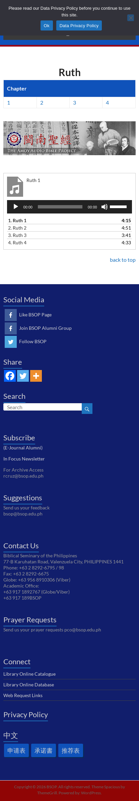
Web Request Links (23, 695)
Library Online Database (28, 684)
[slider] (60, 206)
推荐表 (71, 750)
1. (17, 220)
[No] (130, 17)
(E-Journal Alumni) (23, 447)
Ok (47, 25)
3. (17, 235)
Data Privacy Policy (79, 25)
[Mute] (104, 206)
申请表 (16, 750)
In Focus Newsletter (24, 458)
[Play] (15, 206)
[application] (69, 206)
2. (17, 228)
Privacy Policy (25, 714)
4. (17, 242)
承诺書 (43, 750)
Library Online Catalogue (29, 674)
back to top (123, 259)
